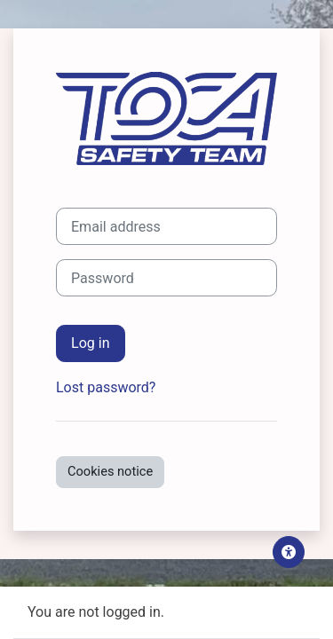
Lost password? (105, 387)
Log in (90, 343)
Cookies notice (110, 471)
